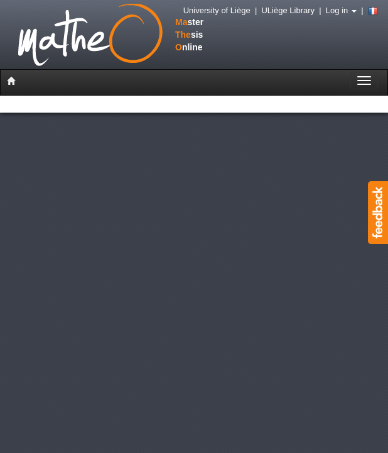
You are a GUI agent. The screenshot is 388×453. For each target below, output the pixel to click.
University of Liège (217, 10)
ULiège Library (288, 10)
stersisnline (96, 36)
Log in (341, 10)
